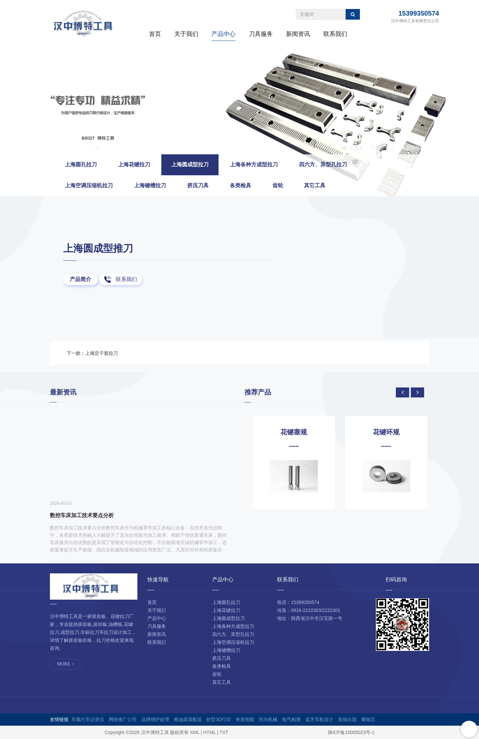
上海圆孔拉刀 (81, 164)
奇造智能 (245, 719)
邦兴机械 (268, 719)
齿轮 (277, 185)
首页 (155, 34)
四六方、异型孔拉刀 (323, 164)
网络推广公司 (123, 719)
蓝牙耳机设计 (319, 719)
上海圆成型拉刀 (413, 147)
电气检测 (291, 719)
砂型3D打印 (218, 719)
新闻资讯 (298, 34)
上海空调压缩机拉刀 (89, 185)
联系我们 (335, 34)
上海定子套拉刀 (101, 353)
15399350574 (419, 13)
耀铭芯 (368, 719)
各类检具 (240, 185)
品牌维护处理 (155, 719)
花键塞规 (381, 432)
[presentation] (402, 392)
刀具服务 (261, 34)
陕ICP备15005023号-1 (351, 732)
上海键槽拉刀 (150, 185)
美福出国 (347, 719)
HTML (209, 732)
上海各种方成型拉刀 (254, 164)
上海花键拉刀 (134, 164)
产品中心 (224, 34)
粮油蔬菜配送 (188, 719)
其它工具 (314, 185)
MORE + (65, 664)
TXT (224, 732)
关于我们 (186, 34)
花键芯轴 (289, 432)
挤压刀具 (198, 185)
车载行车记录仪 (88, 719)
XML (194, 732)
